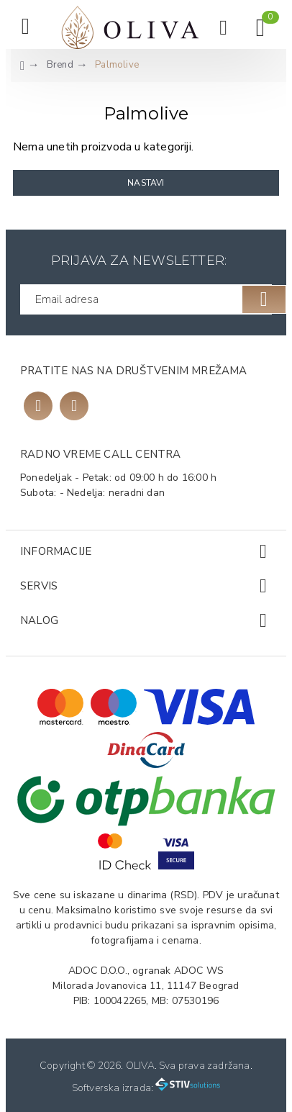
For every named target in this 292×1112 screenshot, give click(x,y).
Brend (60, 64)
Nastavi (145, 183)
